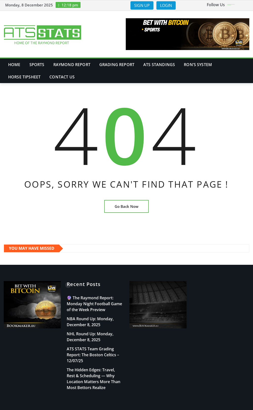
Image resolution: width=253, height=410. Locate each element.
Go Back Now (126, 206)
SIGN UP (142, 5)
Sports (36, 64)
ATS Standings (159, 64)
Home (14, 64)
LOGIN (166, 5)
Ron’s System (198, 64)
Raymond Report (71, 64)
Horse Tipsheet (24, 77)
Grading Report (116, 64)
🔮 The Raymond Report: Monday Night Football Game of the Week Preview (94, 303)
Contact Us (62, 77)
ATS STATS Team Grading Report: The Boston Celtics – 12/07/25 (93, 354)
